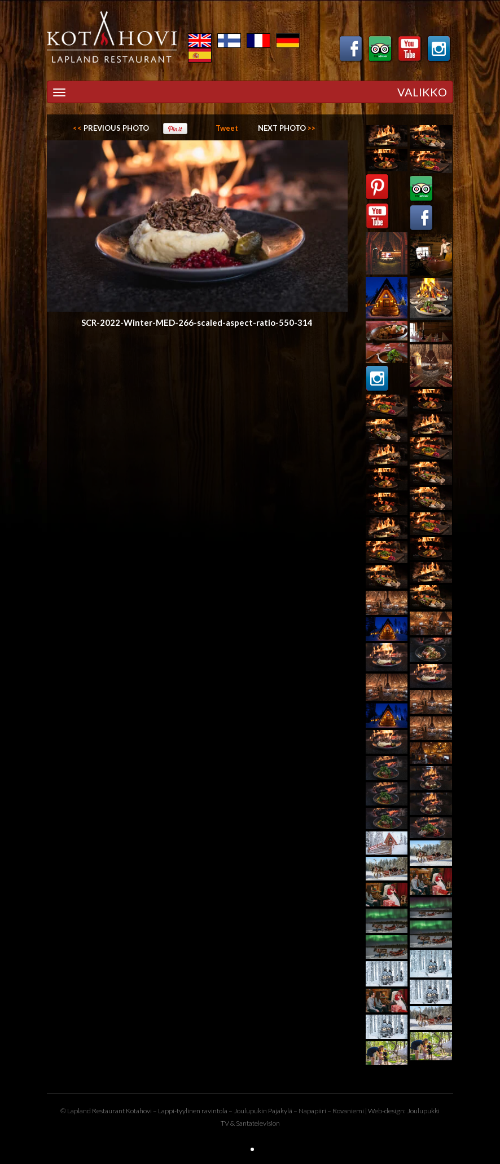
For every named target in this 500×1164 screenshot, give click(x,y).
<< (111, 127)
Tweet (227, 127)
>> (286, 127)
